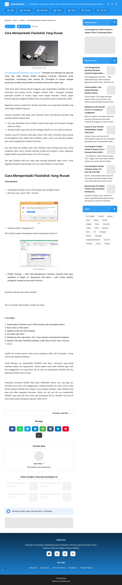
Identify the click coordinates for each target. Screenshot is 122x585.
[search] (108, 4)
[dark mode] (112, 4)
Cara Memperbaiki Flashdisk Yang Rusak (22, 73)
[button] (39, 435)
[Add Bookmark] (35, 26)
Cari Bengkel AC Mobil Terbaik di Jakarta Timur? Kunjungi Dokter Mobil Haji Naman (98, 31)
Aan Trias (11, 26)
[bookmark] (116, 4)
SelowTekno (17, 4)
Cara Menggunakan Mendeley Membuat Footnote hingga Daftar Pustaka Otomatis (94, 71)
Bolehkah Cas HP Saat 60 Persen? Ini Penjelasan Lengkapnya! (95, 110)
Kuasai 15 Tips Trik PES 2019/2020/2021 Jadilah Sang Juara (94, 129)
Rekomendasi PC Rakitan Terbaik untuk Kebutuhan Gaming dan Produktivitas (95, 189)
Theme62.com (65, 581)
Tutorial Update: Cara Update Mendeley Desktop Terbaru (93, 90)
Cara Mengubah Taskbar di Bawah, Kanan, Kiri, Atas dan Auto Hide (94, 169)
